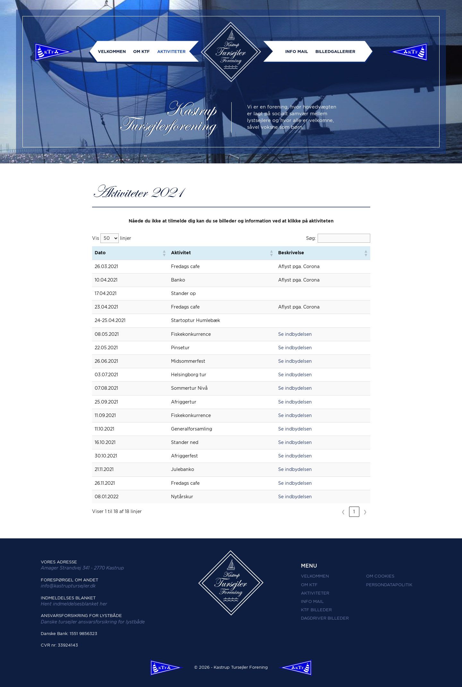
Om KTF (141, 51)
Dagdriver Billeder (325, 618)
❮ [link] (343, 511)
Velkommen (112, 51)
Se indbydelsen (295, 334)
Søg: (311, 238)
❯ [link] (365, 511)
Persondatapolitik (389, 584)
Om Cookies (380, 576)
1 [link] (354, 511)
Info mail (296, 51)
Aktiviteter (171, 51)
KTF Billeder (316, 609)
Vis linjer (111, 238)
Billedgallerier (335, 51)
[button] (164, 253)
